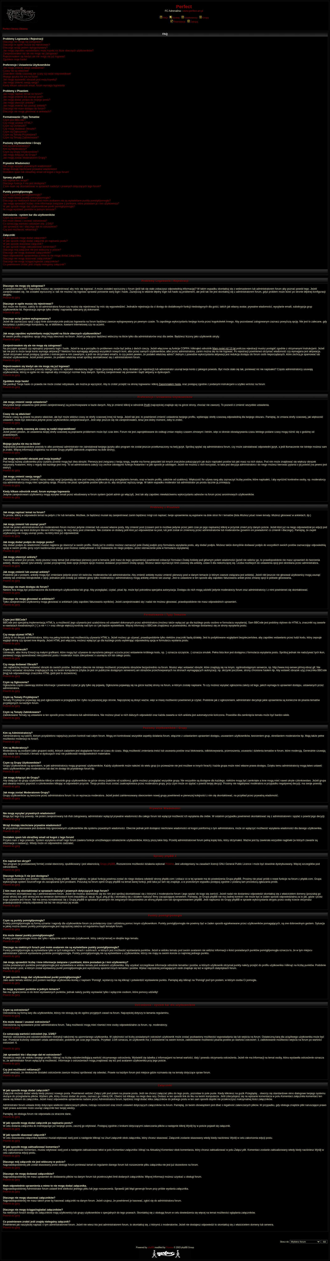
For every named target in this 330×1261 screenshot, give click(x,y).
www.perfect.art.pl (193, 10)
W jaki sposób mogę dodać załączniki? (24, 238)
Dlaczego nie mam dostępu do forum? (24, 108)
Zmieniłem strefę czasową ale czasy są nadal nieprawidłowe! (37, 73)
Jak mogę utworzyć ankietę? (19, 102)
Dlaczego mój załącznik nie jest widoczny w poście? (32, 249)
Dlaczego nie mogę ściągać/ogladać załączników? (31, 261)
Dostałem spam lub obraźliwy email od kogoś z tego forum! (36, 172)
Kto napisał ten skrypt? (15, 180)
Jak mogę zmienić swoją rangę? (21, 82)
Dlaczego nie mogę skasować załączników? (27, 258)
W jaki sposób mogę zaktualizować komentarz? (29, 246)
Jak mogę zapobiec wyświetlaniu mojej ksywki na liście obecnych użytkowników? (48, 50)
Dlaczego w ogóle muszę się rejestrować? (26, 44)
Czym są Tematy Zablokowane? (21, 137)
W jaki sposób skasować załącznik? (23, 243)
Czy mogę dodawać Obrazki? (19, 128)
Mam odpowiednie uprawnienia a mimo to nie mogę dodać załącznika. (42, 255)
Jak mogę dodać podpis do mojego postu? (27, 99)
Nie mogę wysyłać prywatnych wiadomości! (27, 166)
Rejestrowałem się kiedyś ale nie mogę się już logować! (34, 56)
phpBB (151, 1247)
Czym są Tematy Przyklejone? (20, 134)
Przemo (169, 864)
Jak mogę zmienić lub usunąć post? (23, 96)
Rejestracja (177, 21)
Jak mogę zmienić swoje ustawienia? (23, 67)
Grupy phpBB (107, 864)
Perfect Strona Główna (15, 29)
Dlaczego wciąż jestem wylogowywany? (25, 47)
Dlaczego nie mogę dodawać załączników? (27, 252)
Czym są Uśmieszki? (14, 125)
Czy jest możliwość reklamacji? (20, 229)
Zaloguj (192, 21)
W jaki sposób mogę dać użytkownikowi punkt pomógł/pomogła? (39, 206)
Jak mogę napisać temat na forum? (22, 93)
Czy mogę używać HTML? (17, 122)
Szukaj (174, 17)
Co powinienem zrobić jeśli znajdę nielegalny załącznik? (34, 264)
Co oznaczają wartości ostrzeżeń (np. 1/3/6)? (28, 223)
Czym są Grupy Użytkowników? (21, 151)
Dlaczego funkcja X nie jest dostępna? (24, 183)
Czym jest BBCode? (14, 119)
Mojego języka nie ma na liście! (20, 76)
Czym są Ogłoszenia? (15, 131)
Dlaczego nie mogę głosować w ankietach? (27, 111)
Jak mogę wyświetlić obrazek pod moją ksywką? (30, 79)
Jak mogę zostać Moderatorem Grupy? (25, 157)
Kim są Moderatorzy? (15, 148)
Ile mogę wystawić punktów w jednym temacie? (29, 209)
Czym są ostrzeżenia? (15, 217)
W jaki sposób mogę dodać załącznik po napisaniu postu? (35, 240)
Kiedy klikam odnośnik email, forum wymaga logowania (34, 85)
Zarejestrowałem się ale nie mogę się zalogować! (30, 53)
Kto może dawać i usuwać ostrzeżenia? (25, 220)
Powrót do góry (11, 297)
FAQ (164, 17)
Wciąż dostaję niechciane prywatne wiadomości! (30, 169)
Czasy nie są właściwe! (16, 70)
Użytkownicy (189, 17)
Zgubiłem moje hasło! (15, 59)
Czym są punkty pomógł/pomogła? (22, 194)
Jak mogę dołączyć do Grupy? (20, 154)
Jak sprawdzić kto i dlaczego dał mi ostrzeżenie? (30, 226)
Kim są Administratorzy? (16, 146)
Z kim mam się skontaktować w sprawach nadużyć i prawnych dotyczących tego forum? (52, 186)
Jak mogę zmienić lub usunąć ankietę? (24, 105)
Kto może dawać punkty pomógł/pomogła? (27, 197)
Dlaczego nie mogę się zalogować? (23, 41)
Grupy (204, 17)
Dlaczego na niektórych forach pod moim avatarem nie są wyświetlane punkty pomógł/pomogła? (57, 200)
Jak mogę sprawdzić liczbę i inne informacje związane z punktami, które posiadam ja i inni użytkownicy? (61, 203)
